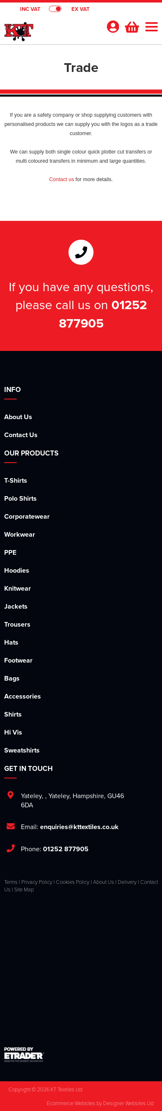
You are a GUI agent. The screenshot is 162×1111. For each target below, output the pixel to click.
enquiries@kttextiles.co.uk (79, 827)
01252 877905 (103, 313)
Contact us (61, 179)
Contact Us (21, 435)
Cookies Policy (72, 882)
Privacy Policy (36, 882)
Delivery (127, 882)
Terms (11, 882)
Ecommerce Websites (71, 1103)
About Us (18, 417)
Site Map (24, 889)
